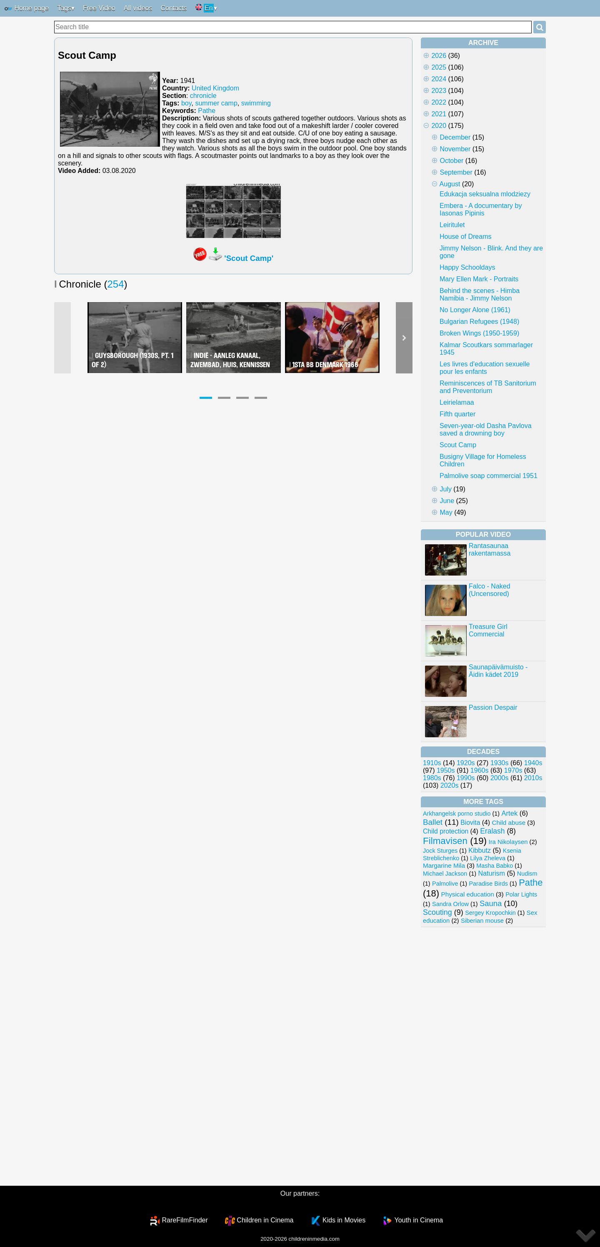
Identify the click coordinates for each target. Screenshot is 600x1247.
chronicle (203, 95)
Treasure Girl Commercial (488, 630)
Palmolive (445, 883)
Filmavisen (445, 841)
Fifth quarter (457, 414)
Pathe (206, 110)
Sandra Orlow (450, 904)
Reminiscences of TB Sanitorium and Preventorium (488, 387)
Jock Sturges (440, 850)
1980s (432, 777)
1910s (432, 762)
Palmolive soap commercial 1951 (489, 475)
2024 (438, 79)
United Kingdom (215, 88)
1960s (479, 770)
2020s (449, 785)
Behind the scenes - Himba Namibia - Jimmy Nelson (480, 294)
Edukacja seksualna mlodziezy (485, 194)
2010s (533, 777)
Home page (26, 9)
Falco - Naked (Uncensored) (489, 590)
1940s (533, 762)
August (450, 184)
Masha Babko (494, 865)
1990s (466, 777)
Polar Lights (521, 894)
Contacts (173, 8)
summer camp (216, 103)
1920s (466, 762)
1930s (499, 762)
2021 (438, 114)
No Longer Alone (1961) (475, 309)
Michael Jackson (445, 873)
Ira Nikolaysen (508, 842)
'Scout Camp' (248, 258)
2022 (438, 102)
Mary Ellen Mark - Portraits (479, 279)
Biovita (470, 822)
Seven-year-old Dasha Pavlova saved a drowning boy (486, 429)
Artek (509, 813)
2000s (499, 777)
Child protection (445, 831)
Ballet (432, 822)
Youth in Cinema (418, 1220)
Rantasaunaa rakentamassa (490, 549)
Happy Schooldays (467, 267)
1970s (513, 770)
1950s (446, 770)
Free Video (99, 8)
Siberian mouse (482, 920)
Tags (64, 8)
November (455, 149)
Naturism (491, 873)
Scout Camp (458, 444)
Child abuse (509, 822)
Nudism (527, 873)
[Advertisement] (483, 1056)
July (445, 489)
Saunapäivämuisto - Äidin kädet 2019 (498, 671)
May (446, 512)
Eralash (492, 831)
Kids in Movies (343, 1220)
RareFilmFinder (185, 1220)
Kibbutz (479, 850)
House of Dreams (466, 236)
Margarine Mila (444, 865)
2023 (438, 90)
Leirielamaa (457, 402)
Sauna (491, 903)
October (451, 160)
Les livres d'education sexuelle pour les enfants (485, 368)
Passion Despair (493, 707)
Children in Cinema (265, 1220)
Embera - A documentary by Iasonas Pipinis (481, 209)
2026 (438, 55)
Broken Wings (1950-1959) (479, 333)
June (447, 500)
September (456, 172)
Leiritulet (452, 224)
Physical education (467, 894)
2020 (438, 125)
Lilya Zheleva (487, 858)
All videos (138, 8)
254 (116, 284)
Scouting (437, 912)
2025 (438, 67)
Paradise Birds (488, 883)
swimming (256, 103)
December (455, 137)
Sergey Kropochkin (490, 912)
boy (186, 103)
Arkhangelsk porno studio (456, 813)
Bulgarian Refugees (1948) (479, 321)
